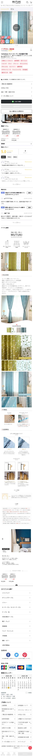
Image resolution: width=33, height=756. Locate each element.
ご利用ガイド (16, 748)
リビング (4, 64)
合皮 (10, 73)
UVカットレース (6, 70)
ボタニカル (5, 67)
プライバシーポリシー (25, 746)
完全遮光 (25, 70)
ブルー (10, 64)
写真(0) (9, 157)
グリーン (15, 64)
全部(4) (3, 157)
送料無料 (16, 61)
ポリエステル (23, 64)
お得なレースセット (7, 61)
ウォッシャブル (10, 5)
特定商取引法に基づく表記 (13, 746)
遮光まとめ (5, 73)
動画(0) (15, 157)
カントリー (12, 67)
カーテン (3, 5)
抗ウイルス (24, 61)
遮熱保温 (19, 67)
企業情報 (3, 746)
